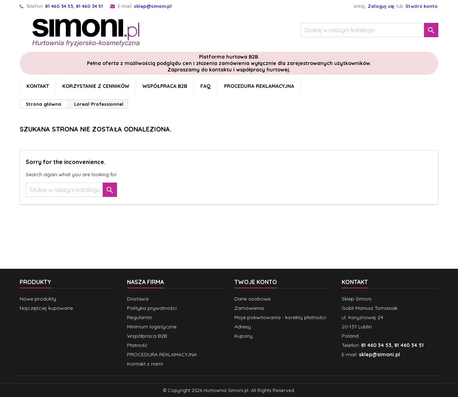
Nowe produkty (38, 299)
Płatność (137, 345)
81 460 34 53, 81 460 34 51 (74, 6)
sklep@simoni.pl (153, 6)
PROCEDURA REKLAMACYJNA (259, 86)
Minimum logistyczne (151, 326)
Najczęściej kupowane (46, 308)
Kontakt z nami (145, 364)
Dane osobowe (252, 299)
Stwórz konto (421, 6)
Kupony (243, 336)
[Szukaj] (369, 30)
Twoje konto (255, 282)
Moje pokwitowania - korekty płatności (280, 317)
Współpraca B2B (164, 86)
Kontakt (37, 86)
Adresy (242, 326)
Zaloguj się (381, 6)
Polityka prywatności (152, 308)
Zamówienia (249, 308)
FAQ (205, 86)
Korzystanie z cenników (95, 86)
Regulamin (139, 317)
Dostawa (137, 299)
